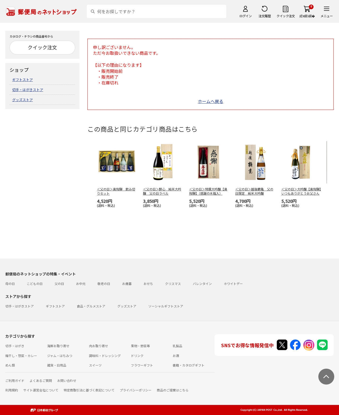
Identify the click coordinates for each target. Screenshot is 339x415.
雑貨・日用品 (56, 365)
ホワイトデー (233, 283)
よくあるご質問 (41, 380)
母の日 (10, 283)
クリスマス (173, 283)
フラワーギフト (142, 365)
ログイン (245, 16)
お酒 (176, 355)
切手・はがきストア (27, 89)
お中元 (81, 283)
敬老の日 (103, 283)
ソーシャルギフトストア (165, 306)
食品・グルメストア (91, 306)
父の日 (59, 283)
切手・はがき (14, 345)
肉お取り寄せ (98, 345)
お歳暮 (127, 283)
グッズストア (22, 99)
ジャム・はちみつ (59, 355)
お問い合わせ (66, 380)
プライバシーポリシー (135, 390)
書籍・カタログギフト (188, 365)
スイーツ (95, 365)
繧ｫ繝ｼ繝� (307, 16)
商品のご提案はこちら (173, 390)
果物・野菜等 (140, 345)
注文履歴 (264, 16)
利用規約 (11, 390)
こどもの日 (35, 283)
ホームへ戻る (210, 101)
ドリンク (137, 355)
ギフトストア (22, 79)
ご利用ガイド (14, 380)
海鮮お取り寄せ (58, 345)
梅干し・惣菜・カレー (21, 355)
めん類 (10, 365)
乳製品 (177, 345)
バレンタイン (202, 283)
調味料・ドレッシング (105, 355)
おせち (148, 283)
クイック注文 (285, 16)
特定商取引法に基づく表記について (89, 390)
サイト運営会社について (40, 390)
